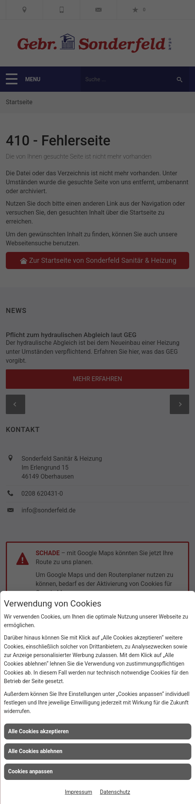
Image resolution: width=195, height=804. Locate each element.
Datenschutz (115, 792)
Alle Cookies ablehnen (35, 751)
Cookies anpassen (30, 771)
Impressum (78, 792)
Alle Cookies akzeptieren (38, 731)
